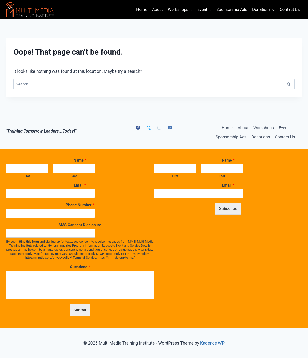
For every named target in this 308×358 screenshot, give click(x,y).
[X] (149, 127)
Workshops (263, 127)
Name (79, 160)
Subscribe (228, 208)
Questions (80, 267)
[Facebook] (138, 127)
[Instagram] (159, 127)
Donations (260, 136)
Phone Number (80, 205)
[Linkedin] (170, 127)
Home (141, 9)
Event (284, 127)
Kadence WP (212, 343)
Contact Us (290, 9)
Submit (79, 310)
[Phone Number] (50, 213)
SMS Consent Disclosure (79, 225)
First (27, 176)
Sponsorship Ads (231, 9)
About (157, 9)
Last (74, 176)
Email (80, 185)
